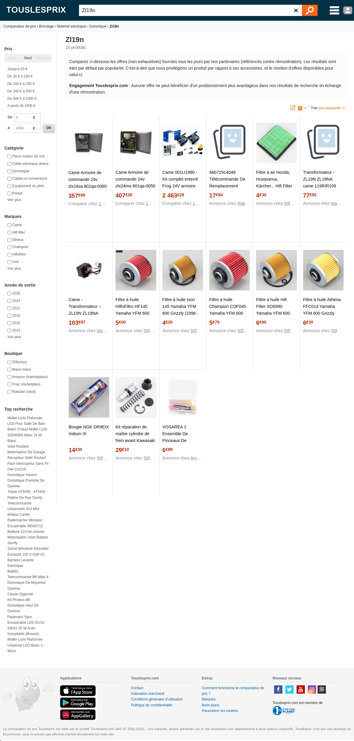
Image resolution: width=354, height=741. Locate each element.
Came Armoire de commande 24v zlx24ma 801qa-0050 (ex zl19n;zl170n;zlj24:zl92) (135, 186)
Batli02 (12, 571)
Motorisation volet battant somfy (27, 540)
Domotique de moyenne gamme (26, 585)
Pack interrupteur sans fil (28, 464)
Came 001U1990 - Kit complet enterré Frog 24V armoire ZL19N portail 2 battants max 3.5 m (180, 186)
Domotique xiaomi (21, 475)
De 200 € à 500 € (21, 91)
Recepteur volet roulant (26, 458)
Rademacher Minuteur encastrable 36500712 (25, 523)
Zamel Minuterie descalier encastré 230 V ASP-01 (28, 551)
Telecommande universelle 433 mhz (23, 506)
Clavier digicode (20, 594)
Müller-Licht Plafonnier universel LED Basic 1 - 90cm (26, 645)
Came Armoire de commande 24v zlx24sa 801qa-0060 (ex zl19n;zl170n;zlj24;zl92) (88, 186)
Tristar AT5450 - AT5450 (26, 492)
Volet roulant (17, 446)
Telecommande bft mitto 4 (28, 577)
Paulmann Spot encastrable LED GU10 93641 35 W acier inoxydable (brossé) (25, 625)
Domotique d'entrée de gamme (25, 483)
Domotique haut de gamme (22, 608)
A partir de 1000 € (21, 106)
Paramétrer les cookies (220, 711)
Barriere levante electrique (20, 563)
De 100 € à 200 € (21, 84)
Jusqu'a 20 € (17, 69)
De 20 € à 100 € (20, 76)
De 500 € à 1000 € (22, 99)
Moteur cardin (18, 514)
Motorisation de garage (26, 452)
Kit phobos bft (18, 600)
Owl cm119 (16, 469)
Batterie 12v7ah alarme (25, 532)
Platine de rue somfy (24, 498)
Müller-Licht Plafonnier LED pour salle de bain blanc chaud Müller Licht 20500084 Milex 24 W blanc (27, 429)
